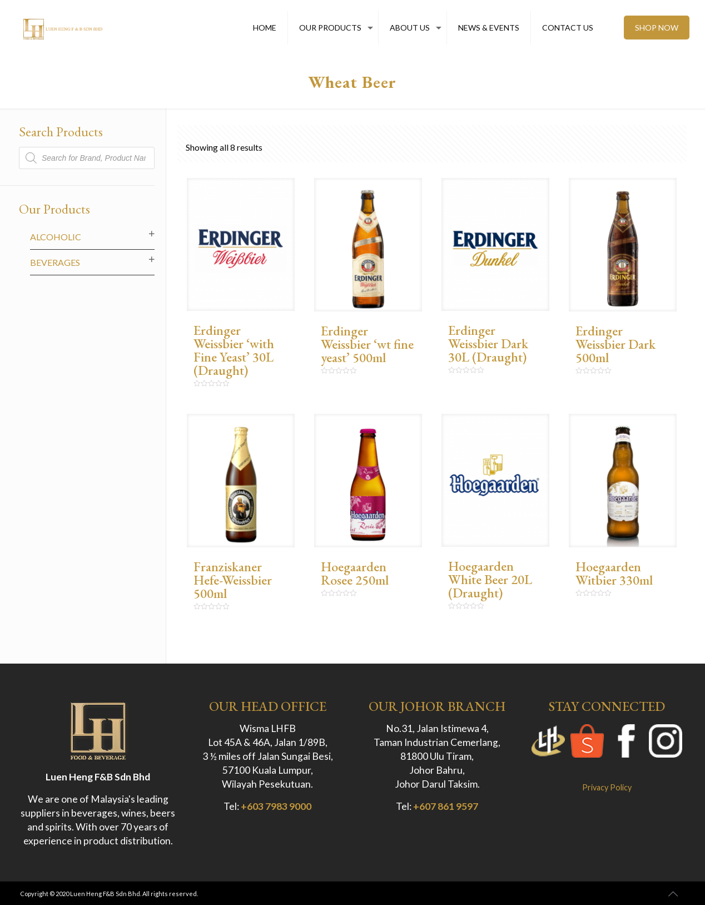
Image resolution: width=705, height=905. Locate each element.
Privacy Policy (607, 787)
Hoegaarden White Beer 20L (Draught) (490, 579)
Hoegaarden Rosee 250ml (355, 573)
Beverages (55, 262)
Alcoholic (55, 236)
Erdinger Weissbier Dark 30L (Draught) (488, 343)
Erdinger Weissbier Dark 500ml (615, 344)
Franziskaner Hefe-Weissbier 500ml (232, 580)
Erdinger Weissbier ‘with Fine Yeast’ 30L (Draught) (233, 350)
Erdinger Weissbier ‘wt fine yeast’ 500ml (367, 344)
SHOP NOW (656, 27)
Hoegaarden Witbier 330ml (614, 573)
